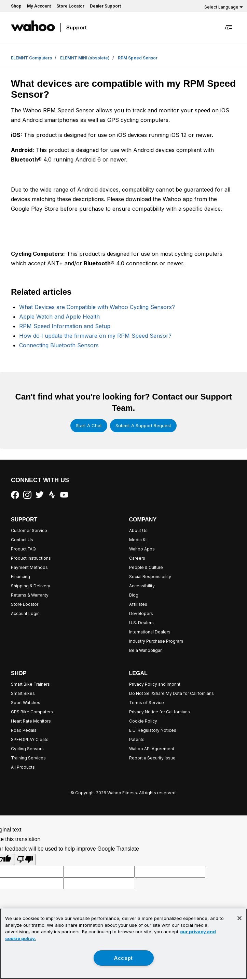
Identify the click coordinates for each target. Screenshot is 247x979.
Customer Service (29, 530)
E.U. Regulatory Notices (152, 730)
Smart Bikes (23, 693)
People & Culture (146, 567)
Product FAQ (23, 548)
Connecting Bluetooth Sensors (59, 345)
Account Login (25, 613)
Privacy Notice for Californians (159, 711)
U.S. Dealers (141, 622)
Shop (16, 6)
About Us (138, 530)
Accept (123, 958)
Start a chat (89, 425)
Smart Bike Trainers (30, 684)
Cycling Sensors (27, 748)
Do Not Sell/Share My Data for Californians (171, 693)
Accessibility (142, 585)
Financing (20, 576)
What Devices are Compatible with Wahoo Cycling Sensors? (97, 307)
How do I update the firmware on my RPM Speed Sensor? (95, 335)
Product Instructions (31, 558)
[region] (123, 943)
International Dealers (149, 631)
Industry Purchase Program (156, 641)
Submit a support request (143, 425)
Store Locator (70, 6)
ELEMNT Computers (31, 57)
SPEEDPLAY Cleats (30, 739)
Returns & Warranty (30, 595)
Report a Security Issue (152, 757)
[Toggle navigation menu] (229, 27)
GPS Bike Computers (32, 711)
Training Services (28, 757)
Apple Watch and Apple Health (59, 316)
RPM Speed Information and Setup (64, 326)
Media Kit (138, 539)
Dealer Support (105, 6)
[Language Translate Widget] (222, 7)
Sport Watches (25, 702)
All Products (23, 767)
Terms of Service (146, 702)
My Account (39, 6)
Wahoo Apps (142, 548)
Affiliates (138, 604)
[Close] (239, 918)
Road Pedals (24, 730)
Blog (133, 595)
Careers (137, 558)
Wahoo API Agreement (151, 748)
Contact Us (22, 539)
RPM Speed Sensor (137, 57)
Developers (141, 613)
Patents (137, 739)
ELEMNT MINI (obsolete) (85, 57)
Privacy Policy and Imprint (154, 684)
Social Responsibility (150, 576)
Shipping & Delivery (30, 585)
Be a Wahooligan (146, 650)
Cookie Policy (143, 721)
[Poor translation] (25, 859)
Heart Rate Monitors (31, 721)
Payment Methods (29, 567)
